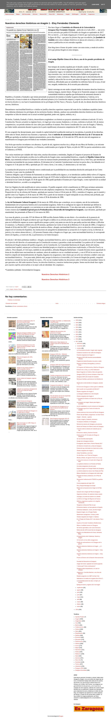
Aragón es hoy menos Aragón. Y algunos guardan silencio (25, 368)
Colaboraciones (79, 627)
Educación (78, 639)
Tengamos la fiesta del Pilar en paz (86, 505)
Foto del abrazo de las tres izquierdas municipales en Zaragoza (60, 396)
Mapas (18, 14)
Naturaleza (78, 649)
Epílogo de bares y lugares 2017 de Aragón (88, 584)
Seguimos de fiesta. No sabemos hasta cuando (89, 494)
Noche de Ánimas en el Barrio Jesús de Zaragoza (90, 426)
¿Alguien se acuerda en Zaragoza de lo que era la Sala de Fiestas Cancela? (27, 390)
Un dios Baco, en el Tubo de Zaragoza (87, 455)
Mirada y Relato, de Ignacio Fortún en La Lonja (89, 457)
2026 (77, 320)
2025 (77, 322)
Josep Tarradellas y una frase (85, 453)
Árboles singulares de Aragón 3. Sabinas (88, 517)
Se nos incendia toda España (85, 438)
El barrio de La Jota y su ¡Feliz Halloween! (88, 369)
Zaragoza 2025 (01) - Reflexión (58, 354)
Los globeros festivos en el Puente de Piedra (89, 464)
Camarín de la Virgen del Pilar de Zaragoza (88, 492)
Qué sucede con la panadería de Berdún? (88, 389)
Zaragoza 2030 (79, 668)
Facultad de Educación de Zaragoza (86, 561)
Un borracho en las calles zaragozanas (87, 540)
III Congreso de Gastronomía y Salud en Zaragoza (90, 367)
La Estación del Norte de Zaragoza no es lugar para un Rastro (27, 411)
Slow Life (77, 660)
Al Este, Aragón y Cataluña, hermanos (87, 419)
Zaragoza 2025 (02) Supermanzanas (60, 364)
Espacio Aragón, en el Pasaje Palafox (87, 512)
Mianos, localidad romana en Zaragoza (87, 525)
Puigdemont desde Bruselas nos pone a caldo (89, 361)
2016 (77, 609)
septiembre (80, 587)
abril (78, 599)
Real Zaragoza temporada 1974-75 (59, 418)
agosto (79, 590)
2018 (77, 339)
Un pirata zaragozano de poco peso (86, 466)
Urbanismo (78, 666)
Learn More (95, 4)
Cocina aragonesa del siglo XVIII (85, 483)
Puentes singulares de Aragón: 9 (85, 355)
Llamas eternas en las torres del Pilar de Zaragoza (90, 412)
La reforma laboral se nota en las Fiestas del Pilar (90, 471)
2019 (77, 336)
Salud (76, 656)
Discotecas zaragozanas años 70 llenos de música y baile (26, 321)
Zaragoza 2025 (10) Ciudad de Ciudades (88, 376)
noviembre (80, 346)
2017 (77, 341)
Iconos (77, 645)
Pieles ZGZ (52, 14)
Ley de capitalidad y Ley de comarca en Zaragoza (90, 406)
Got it (103, 4)
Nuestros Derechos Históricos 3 (55, 279)
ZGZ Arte (35, 14)
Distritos (77, 635)
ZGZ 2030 (83, 14)
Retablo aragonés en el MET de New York (88, 576)
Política (20, 289)
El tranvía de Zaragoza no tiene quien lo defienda (90, 386)
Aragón (68, 14)
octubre (79, 348)
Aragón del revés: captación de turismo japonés (89, 564)
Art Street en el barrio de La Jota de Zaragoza (89, 446)
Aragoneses (91, 14)
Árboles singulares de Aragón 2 (85, 391)
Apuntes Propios (79, 617)
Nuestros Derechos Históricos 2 (55, 274)
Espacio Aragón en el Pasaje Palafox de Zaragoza (90, 468)
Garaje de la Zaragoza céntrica (85, 441)
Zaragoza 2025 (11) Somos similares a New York (90, 374)
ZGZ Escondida (26, 14)
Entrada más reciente (11, 303)
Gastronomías (79, 641)
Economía (78, 637)
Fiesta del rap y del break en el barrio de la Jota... (90, 448)
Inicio (57, 303)
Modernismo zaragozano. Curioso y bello (88, 514)
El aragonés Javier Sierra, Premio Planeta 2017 (89, 443)
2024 (77, 325)
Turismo (77, 664)
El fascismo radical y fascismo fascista (87, 432)
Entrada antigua (101, 303)
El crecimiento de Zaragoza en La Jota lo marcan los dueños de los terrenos (59, 408)
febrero (79, 604)
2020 (77, 334)
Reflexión (77, 654)
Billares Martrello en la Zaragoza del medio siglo (90, 473)
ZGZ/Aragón (75, 14)
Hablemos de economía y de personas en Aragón (58, 332)
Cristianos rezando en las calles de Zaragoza (89, 352)
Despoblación (79, 633)
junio (78, 594)
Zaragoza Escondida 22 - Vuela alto (59, 385)
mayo (78, 597)
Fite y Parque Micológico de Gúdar (86, 485)
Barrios (77, 625)
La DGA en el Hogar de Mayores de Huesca (88, 499)
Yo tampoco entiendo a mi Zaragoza (86, 421)
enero (79, 606)
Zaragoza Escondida (80, 670)
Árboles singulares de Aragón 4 (85, 396)
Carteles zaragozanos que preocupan (60, 375)
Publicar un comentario (14, 300)
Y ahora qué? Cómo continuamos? (86, 566)
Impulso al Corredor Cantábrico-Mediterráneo (89, 523)
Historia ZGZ (43, 14)
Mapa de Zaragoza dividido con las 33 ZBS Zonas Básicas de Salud (26, 333)
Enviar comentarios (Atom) (20, 306)
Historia (16, 289)
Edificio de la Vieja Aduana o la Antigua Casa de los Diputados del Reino (59, 343)
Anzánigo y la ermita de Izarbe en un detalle (88, 496)
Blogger (61, 716)
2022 (77, 329)
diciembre (80, 343)
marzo (79, 602)
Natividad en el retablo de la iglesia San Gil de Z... (90, 578)
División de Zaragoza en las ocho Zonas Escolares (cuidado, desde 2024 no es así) (26, 346)
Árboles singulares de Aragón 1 (85, 450)
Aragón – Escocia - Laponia (84, 417)
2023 (77, 327)
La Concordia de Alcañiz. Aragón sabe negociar (89, 350)
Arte (76, 623)
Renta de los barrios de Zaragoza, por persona (89, 424)
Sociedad (77, 662)
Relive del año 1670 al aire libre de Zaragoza (89, 530)
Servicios (77, 658)
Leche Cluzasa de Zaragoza (24, 401)
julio (78, 592)
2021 (77, 332)
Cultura (77, 629)
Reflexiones (60, 14)
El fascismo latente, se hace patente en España (89, 507)
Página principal (9, 14)
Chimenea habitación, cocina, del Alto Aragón (89, 509)
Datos (76, 631)
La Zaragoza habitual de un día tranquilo (88, 394)
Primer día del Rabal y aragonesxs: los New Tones (90, 414)
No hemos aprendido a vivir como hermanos (89, 527)
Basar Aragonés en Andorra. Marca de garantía (89, 372)
